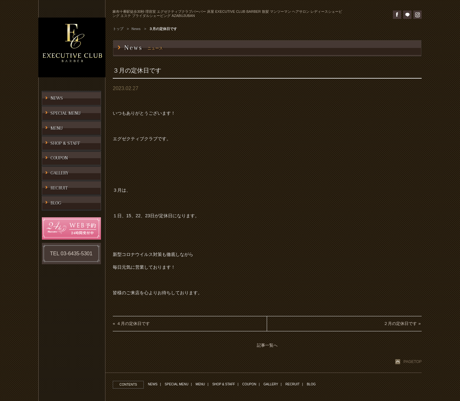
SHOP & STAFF (223, 384)
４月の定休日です (133, 323)
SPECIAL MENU (176, 384)
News (136, 29)
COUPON (249, 384)
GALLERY (271, 384)
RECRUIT (292, 384)
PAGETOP (412, 361)
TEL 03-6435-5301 (71, 253)
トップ (118, 29)
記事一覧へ (267, 345)
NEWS (152, 384)
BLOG (311, 384)
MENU (200, 384)
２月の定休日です (400, 323)
